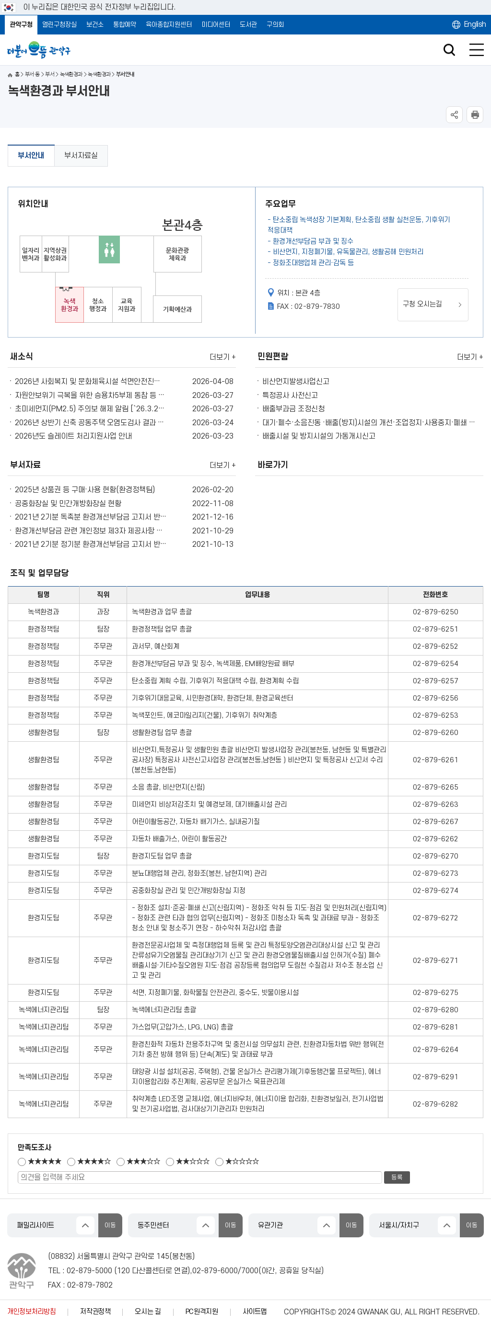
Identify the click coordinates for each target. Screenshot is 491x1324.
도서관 (248, 24)
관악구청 (21, 24)
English (475, 24)
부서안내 (31, 155)
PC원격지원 (202, 1312)
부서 (49, 74)
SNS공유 (454, 114)
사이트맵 (255, 1312)
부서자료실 (81, 155)
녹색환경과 (71, 74)
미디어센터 (215, 24)
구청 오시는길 (422, 304)
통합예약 (124, 24)
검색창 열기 (449, 50)
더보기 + (223, 357)
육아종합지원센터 (169, 24)
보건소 (95, 24)
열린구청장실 (59, 24)
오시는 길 (148, 1312)
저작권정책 (95, 1312)
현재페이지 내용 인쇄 (475, 114)
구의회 (275, 24)
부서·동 (32, 74)
